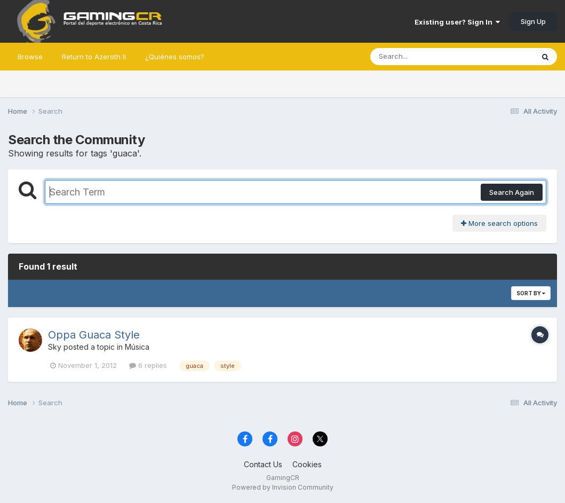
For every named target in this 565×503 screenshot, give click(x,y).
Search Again (511, 192)
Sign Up (533, 21)
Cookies (307, 464)
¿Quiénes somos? (174, 56)
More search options (499, 223)
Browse (30, 56)
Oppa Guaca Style (94, 334)
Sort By (530, 293)
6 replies (148, 365)
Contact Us (263, 464)
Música (137, 346)
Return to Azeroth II (94, 56)
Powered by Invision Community (282, 487)
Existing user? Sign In (457, 22)
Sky (54, 346)
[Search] (422, 56)
